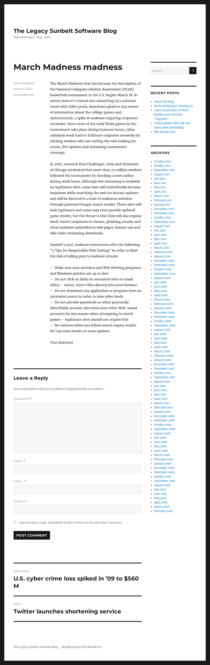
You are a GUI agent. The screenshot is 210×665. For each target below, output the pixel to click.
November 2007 (164, 368)
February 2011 (163, 200)
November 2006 (164, 420)
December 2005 (164, 468)
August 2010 (162, 226)
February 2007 (163, 407)
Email (20, 481)
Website (20, 501)
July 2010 (160, 230)
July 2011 (159, 178)
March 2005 (162, 507)
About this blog (164, 101)
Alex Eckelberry (24, 83)
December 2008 (164, 312)
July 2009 (160, 282)
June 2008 (160, 338)
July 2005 (160, 489)
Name (19, 461)
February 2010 (163, 252)
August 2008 (162, 330)
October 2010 (162, 217)
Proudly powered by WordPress (82, 647)
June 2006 (160, 442)
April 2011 (160, 191)
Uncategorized (23, 94)
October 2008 (162, 321)
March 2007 (162, 403)
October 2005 (162, 476)
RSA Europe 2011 (165, 132)
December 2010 (164, 209)
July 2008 (160, 334)
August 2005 (162, 485)
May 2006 (160, 446)
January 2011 (162, 204)
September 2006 (165, 429)
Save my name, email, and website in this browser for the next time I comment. (70, 522)
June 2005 (160, 494)
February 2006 (163, 459)
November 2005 (164, 472)
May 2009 (160, 291)
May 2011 (160, 187)
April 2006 (161, 450)
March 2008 (162, 351)
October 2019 (162, 161)
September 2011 (164, 170)
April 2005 (161, 502)
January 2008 (162, 360)
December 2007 (164, 364)
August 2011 (162, 174)
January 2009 (162, 308)
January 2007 (162, 412)
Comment (23, 399)
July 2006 (160, 437)
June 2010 (160, 235)
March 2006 (162, 455)
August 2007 (162, 381)
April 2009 (161, 295)
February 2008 (163, 355)
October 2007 (162, 373)
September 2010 (164, 222)
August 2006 (162, 433)
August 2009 (162, 278)
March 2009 (162, 299)
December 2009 (164, 261)
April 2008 (161, 347)
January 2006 (162, 463)
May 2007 (160, 394)
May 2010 (160, 239)
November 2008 (164, 317)
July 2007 (160, 386)
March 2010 (161, 248)
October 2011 (162, 166)
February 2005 (163, 511)
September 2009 (165, 273)
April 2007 (161, 399)
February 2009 (163, 304)
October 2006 (163, 425)
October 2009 (163, 269)
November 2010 (164, 213)
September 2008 (164, 325)
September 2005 (164, 481)
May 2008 (160, 343)
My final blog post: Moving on (173, 106)
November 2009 (164, 265)
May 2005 (160, 498)
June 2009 (160, 286)
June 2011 (160, 183)
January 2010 (162, 256)
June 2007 (160, 390)
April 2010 (160, 243)
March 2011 (161, 196)
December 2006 (164, 416)
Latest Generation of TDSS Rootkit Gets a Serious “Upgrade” (171, 115)
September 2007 (164, 377)
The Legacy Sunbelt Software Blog (65, 30)
